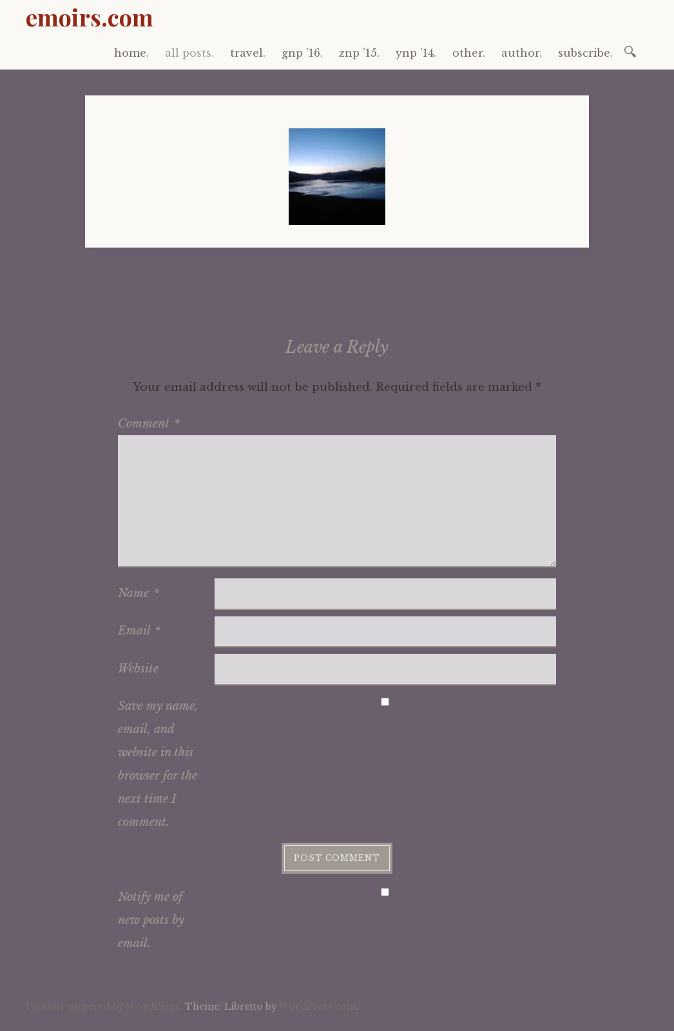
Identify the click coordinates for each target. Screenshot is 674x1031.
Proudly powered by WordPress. (104, 1006)
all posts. (189, 52)
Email (139, 631)
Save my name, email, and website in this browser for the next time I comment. (158, 764)
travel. (247, 52)
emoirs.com (89, 16)
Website (138, 669)
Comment (149, 424)
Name (138, 593)
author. (521, 52)
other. (468, 52)
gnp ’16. (302, 52)
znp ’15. (359, 52)
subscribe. (585, 52)
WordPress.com (317, 1006)
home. (131, 52)
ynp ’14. (416, 52)
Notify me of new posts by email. (151, 920)
